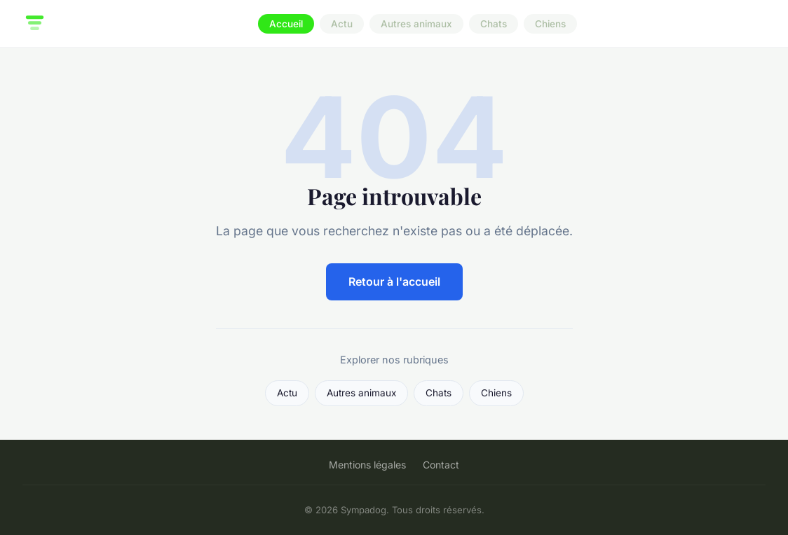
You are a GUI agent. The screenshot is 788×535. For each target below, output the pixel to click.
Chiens (550, 23)
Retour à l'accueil (394, 282)
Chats (493, 23)
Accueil (286, 23)
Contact (441, 465)
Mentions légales (367, 465)
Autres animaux (416, 23)
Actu (342, 23)
